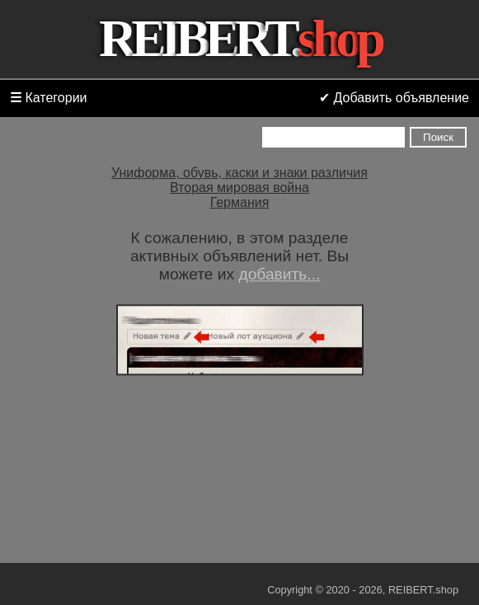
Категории (48, 98)
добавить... (279, 274)
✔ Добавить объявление (394, 98)
